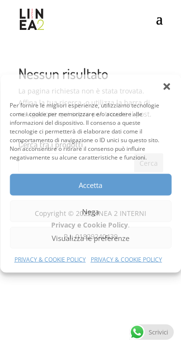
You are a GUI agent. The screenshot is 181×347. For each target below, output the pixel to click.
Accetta (90, 184)
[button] (166, 87)
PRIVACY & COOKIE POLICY (50, 259)
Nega (90, 211)
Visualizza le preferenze (90, 237)
